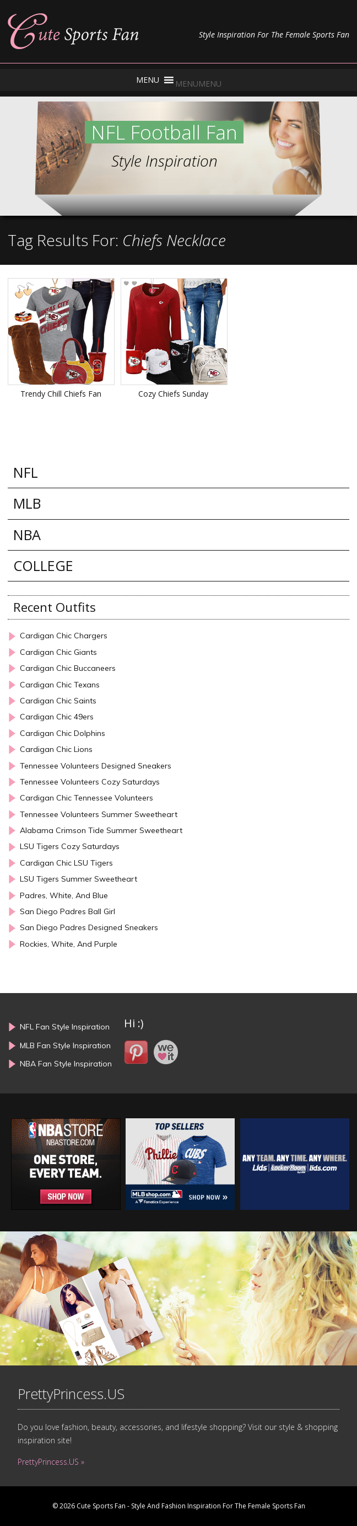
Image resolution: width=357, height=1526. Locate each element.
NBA (27, 535)
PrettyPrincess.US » (51, 1461)
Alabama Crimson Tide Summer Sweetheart (101, 830)
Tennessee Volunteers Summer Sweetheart (98, 814)
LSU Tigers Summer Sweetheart (78, 879)
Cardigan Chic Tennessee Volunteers (86, 798)
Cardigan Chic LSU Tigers (66, 863)
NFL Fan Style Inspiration (65, 1027)
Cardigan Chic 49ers (57, 717)
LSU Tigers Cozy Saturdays (70, 846)
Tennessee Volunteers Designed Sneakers (95, 766)
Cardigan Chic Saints (58, 701)
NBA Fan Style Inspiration (66, 1064)
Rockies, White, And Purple (68, 944)
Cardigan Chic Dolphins (62, 733)
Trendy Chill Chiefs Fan (60, 393)
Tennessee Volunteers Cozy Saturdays (90, 782)
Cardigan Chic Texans (60, 685)
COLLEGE (43, 566)
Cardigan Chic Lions (56, 749)
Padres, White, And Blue (64, 896)
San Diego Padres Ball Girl (67, 912)
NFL (25, 472)
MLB (27, 503)
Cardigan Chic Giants (58, 652)
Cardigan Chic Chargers (63, 636)
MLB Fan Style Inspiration (65, 1045)
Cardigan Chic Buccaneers (68, 668)
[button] (198, 83)
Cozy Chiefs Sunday (173, 393)
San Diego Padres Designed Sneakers (89, 928)
